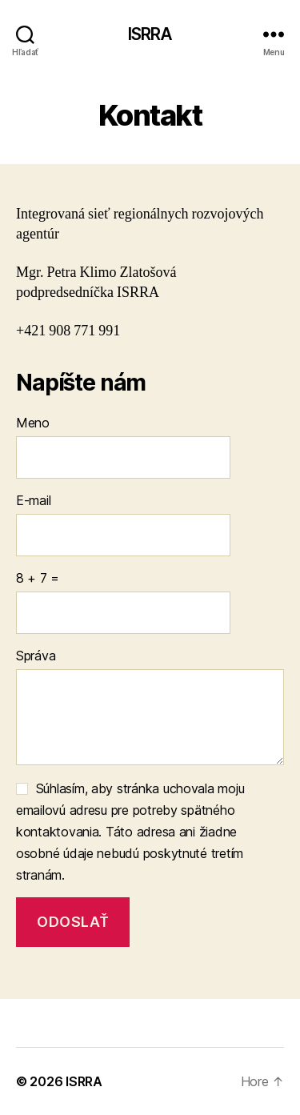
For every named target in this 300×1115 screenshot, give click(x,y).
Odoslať (73, 921)
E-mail (33, 500)
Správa (35, 656)
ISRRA (150, 34)
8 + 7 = (37, 578)
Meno (33, 423)
